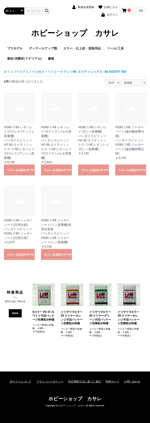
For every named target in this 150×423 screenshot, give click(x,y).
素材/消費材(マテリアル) (24, 58)
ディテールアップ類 (43, 48)
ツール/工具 (115, 48)
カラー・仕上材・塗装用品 (82, 48)
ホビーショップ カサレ (75, 33)
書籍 (51, 58)
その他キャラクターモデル (51, 72)
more (15, 313)
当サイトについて (20, 381)
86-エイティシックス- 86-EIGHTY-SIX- (100, 72)
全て (7, 72)
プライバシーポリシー (49, 381)
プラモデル (15, 48)
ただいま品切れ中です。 (21, 170)
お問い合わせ (132, 381)
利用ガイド (112, 381)
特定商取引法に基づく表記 (84, 381)
